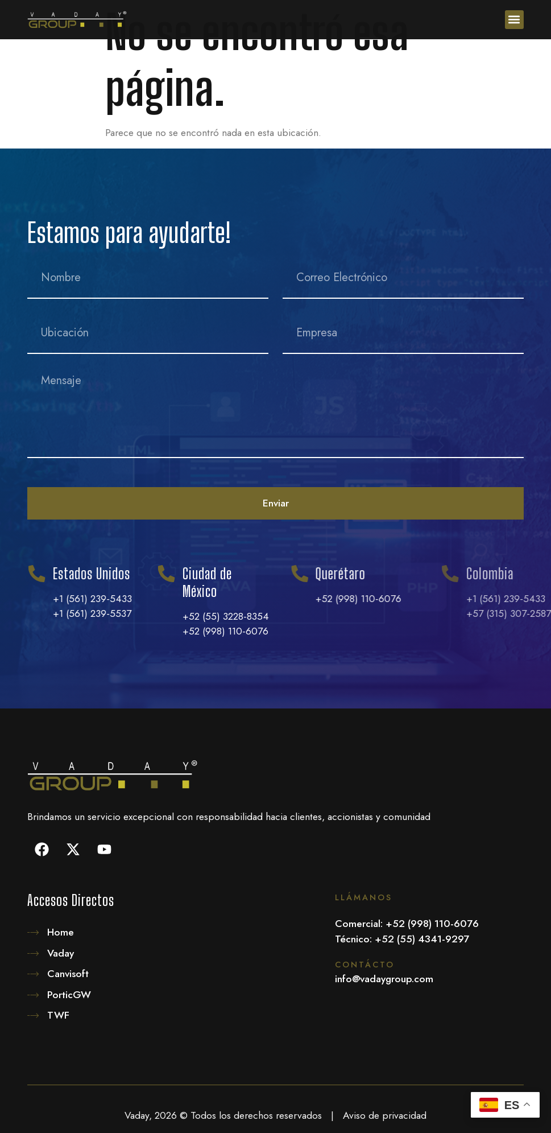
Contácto (365, 964)
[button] (514, 19)
